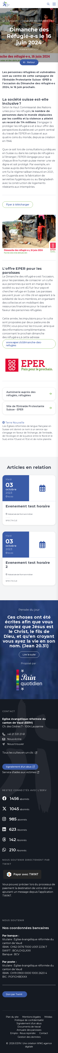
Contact (43, 1033)
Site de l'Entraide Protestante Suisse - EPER (25, 408)
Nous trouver (15, 744)
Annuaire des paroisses (29, 1030)
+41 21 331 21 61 (16, 734)
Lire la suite (29, 654)
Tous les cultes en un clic (18, 752)
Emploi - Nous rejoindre (23, 1033)
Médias (48, 1016)
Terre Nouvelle (13, 422)
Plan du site (12, 1016)
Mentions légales (31, 1016)
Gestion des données (29, 1037)
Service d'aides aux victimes (19, 772)
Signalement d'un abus (19, 766)
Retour (31, 62)
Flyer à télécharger (17, 204)
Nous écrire (14, 739)
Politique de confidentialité (29, 1020)
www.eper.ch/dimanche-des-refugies (24, 344)
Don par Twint (15, 994)
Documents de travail (29, 1026)
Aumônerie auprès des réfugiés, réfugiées (21, 394)
